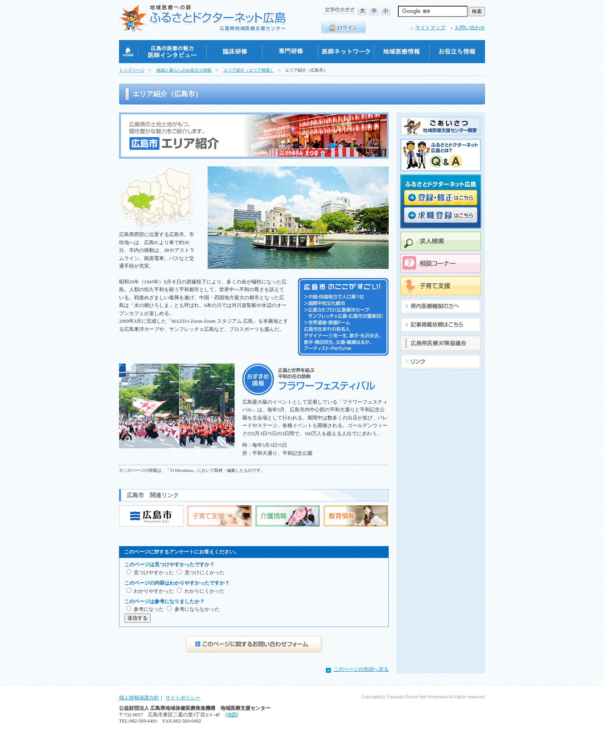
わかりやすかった (154, 591)
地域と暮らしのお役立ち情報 (183, 70)
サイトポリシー (182, 698)
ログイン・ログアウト (343, 27)
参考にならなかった (197, 609)
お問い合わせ (470, 27)
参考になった (149, 609)
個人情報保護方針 (139, 698)
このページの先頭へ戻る (361, 669)
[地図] (231, 715)
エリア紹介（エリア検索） (248, 70)
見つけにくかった (205, 572)
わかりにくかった (205, 591)
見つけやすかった (154, 572)
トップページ (131, 70)
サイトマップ (430, 27)
